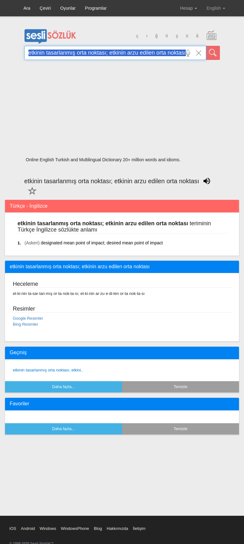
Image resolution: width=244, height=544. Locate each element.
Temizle (180, 386)
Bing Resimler (25, 324)
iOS (12, 528)
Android (28, 528)
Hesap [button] (188, 8)
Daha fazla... (63, 386)
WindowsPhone (75, 528)
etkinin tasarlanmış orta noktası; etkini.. (48, 370)
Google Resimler (28, 318)
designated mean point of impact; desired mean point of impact (102, 242)
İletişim (139, 528)
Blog (98, 528)
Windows (48, 528)
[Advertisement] (122, 110)
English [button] (215, 8)
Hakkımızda (117, 528)
